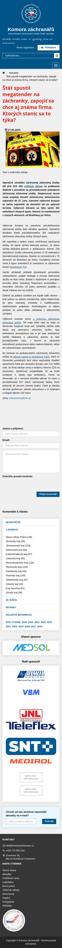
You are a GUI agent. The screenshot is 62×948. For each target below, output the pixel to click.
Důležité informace (19, 614)
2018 (27, 626)
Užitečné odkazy (11, 890)
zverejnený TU (18, 267)
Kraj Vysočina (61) (15, 588)
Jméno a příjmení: (13, 428)
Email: (6, 440)
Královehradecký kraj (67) (19, 554)
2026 (24, 622)
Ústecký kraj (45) (14, 584)
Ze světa (11, 600)
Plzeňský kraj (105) (15, 575)
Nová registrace (25, 47)
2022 (49, 622)
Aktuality (14, 72)
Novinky (11, 607)
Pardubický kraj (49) (16, 571)
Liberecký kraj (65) (15, 558)
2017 (33, 626)
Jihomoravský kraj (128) (18, 545)
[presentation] (27, 485)
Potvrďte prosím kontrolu (17, 476)
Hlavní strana (9, 870)
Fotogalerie (8, 901)
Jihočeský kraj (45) (15, 541)
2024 (37, 622)
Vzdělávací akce (10, 878)
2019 (20, 626)
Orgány (6, 898)
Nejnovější (13, 522)
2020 (14, 626)
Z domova (12, 529)
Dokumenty (8, 894)
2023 (43, 622)
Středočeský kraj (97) (17, 579)
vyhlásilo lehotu (33, 186)
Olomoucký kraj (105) (17, 567)
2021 (8, 626)
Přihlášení (48, 47)
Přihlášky (7, 905)
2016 (39, 626)
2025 (30, 622)
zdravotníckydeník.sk (20, 398)
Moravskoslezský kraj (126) (19, 562)
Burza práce (8, 886)
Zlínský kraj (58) (14, 592)
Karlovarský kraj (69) (16, 550)
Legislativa (7, 882)
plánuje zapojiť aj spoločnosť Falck (31, 356)
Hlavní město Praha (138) (19, 537)
